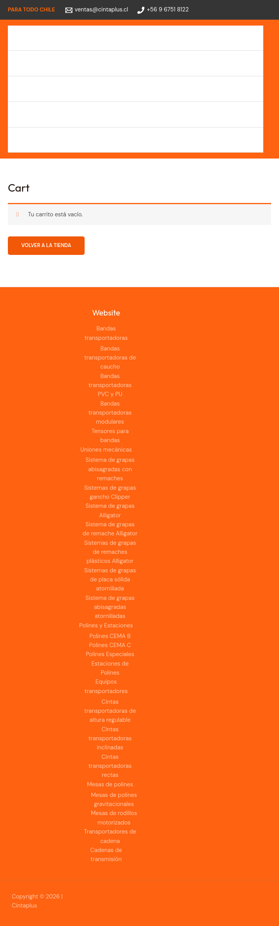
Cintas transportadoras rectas (110, 766)
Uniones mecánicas (42, 63)
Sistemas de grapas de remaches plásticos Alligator (110, 552)
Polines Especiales (110, 654)
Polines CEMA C (110, 645)
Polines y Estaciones (43, 88)
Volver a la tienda (46, 245)
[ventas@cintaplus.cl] (97, 10)
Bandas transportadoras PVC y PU (110, 385)
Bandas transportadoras (48, 38)
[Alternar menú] (251, 38)
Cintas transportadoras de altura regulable (110, 711)
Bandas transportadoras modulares (110, 413)
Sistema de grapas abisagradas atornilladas (110, 607)
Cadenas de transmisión (48, 140)
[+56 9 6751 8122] (163, 10)
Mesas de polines (110, 784)
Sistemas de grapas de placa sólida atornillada (110, 580)
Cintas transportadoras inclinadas (110, 739)
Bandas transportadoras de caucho (110, 358)
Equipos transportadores (49, 114)
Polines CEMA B (110, 636)
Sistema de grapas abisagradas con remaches (110, 469)
